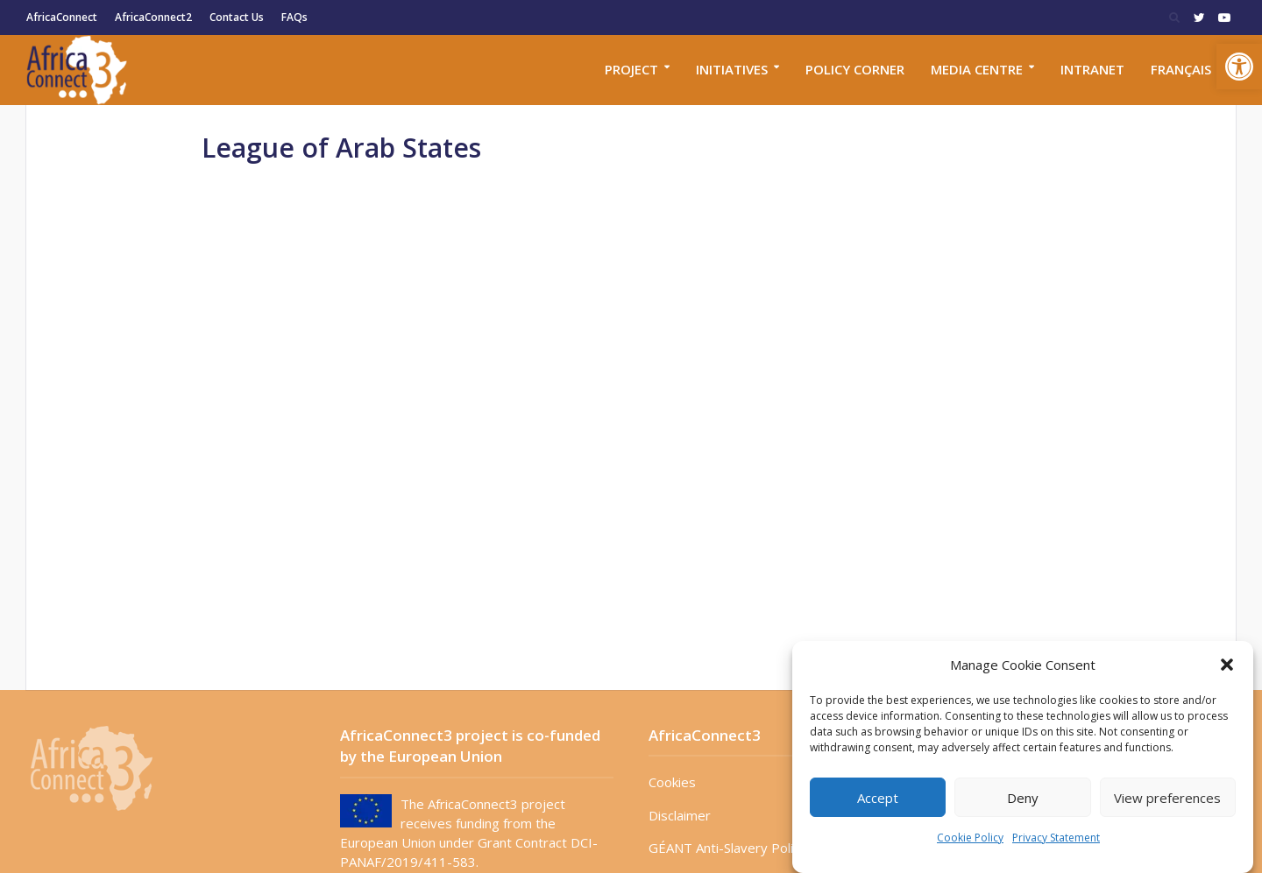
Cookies (672, 782)
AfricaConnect (61, 17)
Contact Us (236, 17)
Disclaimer (680, 815)
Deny (1023, 797)
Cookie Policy (970, 837)
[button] (1239, 66)
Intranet (1092, 69)
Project (631, 69)
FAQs (294, 17)
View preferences (1167, 797)
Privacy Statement (1056, 837)
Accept (877, 797)
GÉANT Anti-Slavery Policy (727, 847)
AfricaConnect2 (153, 17)
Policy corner (854, 69)
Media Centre (977, 69)
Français (1181, 69)
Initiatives (732, 69)
